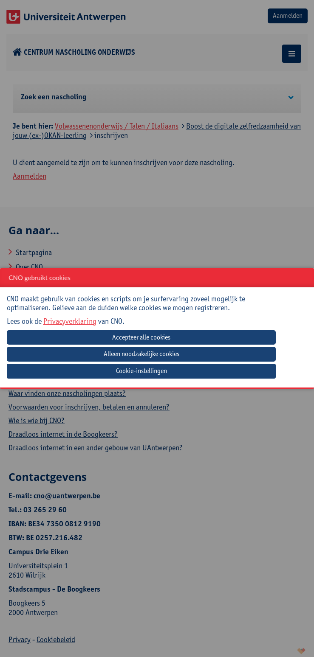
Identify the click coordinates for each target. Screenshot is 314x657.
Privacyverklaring (69, 321)
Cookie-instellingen (141, 371)
